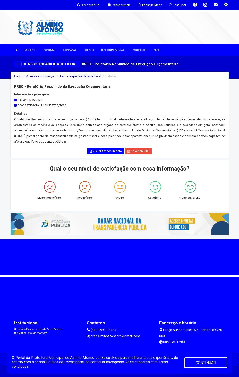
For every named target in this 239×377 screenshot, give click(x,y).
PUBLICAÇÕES (140, 50)
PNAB (157, 50)
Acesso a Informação (41, 76)
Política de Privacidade (65, 362)
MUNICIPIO (30, 50)
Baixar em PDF (138, 151)
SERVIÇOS (89, 50)
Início (18, 76)
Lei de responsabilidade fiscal (80, 76)
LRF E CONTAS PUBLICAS (113, 50)
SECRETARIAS (70, 50)
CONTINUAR (206, 363)
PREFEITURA (49, 50)
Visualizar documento (106, 151)
